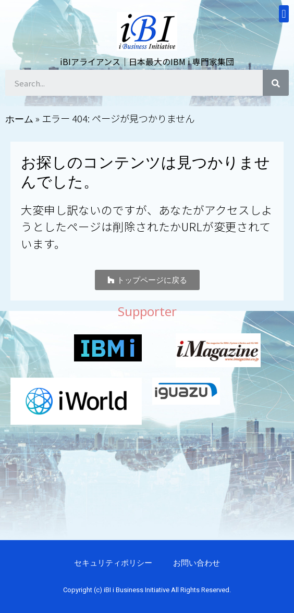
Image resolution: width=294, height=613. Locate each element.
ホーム (19, 118)
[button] (147, 280)
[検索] (276, 83)
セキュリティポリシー (113, 562)
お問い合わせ (196, 562)
